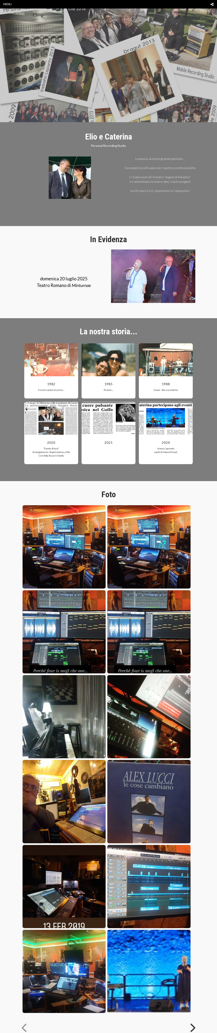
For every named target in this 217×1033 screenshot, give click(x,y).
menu (7, 4)
